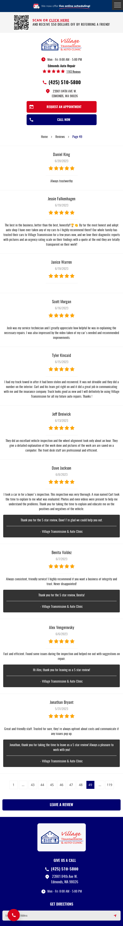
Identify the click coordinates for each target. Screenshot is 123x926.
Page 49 (77, 137)
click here (59, 20)
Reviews (60, 137)
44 (42, 785)
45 (52, 785)
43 (32, 785)
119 (109, 785)
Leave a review (61, 805)
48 (80, 785)
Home (44, 137)
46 (61, 785)
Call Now (63, 120)
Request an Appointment (64, 107)
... (23, 785)
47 (71, 785)
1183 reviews (73, 72)
